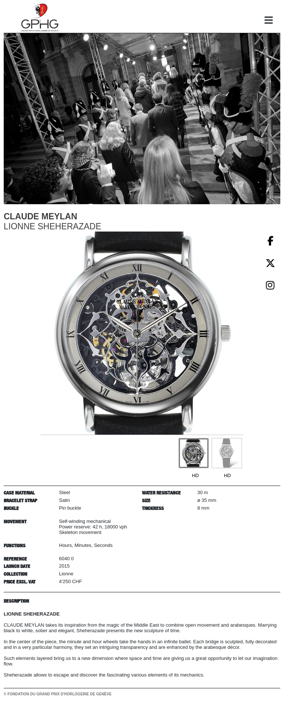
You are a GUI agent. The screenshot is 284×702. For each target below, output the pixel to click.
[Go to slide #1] (193, 453)
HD (195, 475)
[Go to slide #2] (227, 453)
